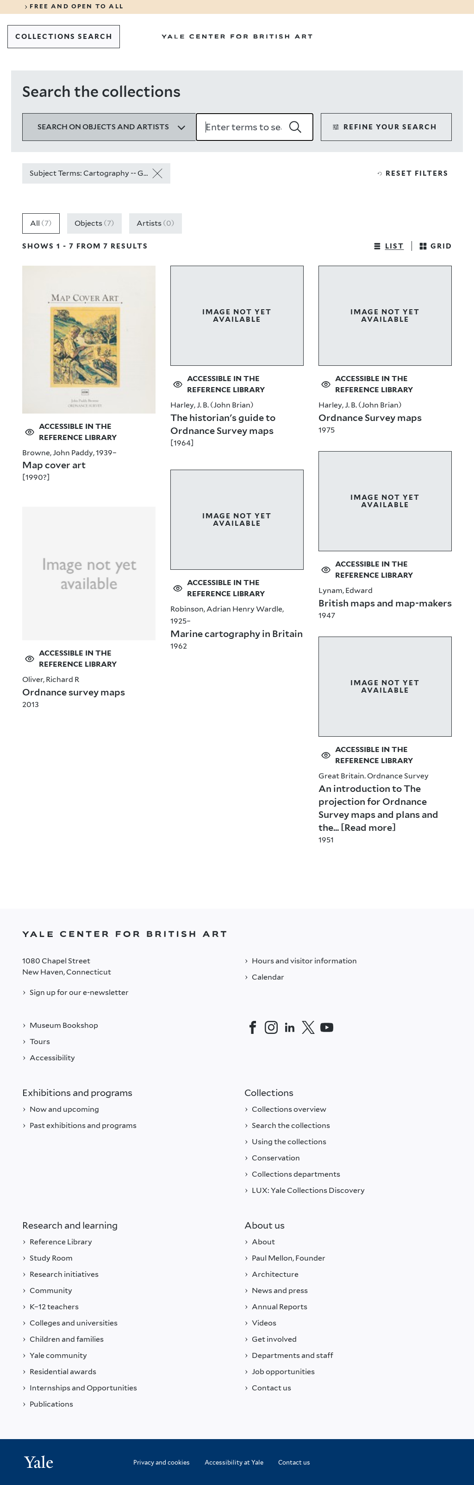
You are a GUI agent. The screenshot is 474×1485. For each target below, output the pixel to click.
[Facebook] (252, 1027)
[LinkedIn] (289, 1027)
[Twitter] (308, 1027)
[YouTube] (326, 1027)
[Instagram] (271, 1027)
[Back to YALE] (237, 934)
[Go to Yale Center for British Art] (237, 36)
